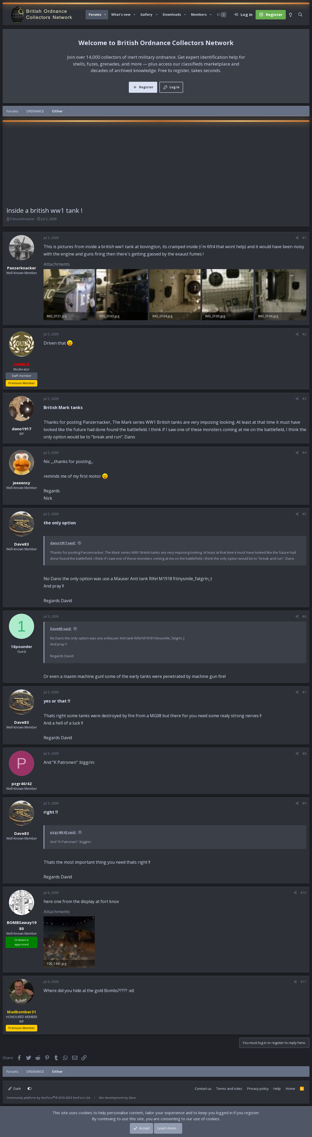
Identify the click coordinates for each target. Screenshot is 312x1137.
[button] (105, 14)
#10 (303, 892)
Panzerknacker (22, 218)
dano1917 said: (63, 543)
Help (277, 1088)
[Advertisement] (156, 166)
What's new (120, 14)
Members (199, 14)
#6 (304, 616)
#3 (304, 398)
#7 (304, 692)
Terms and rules (229, 1088)
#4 (304, 452)
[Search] (300, 14)
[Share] (297, 238)
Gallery (146, 14)
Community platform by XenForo (49, 1098)
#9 (304, 803)
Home (290, 1088)
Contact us (203, 1088)
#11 (303, 982)
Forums (95, 14)
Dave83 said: (61, 628)
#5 (304, 514)
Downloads (172, 14)
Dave (132, 1098)
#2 (304, 334)
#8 (304, 753)
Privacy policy (258, 1088)
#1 (304, 238)
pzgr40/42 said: (63, 832)
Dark (14, 1088)
